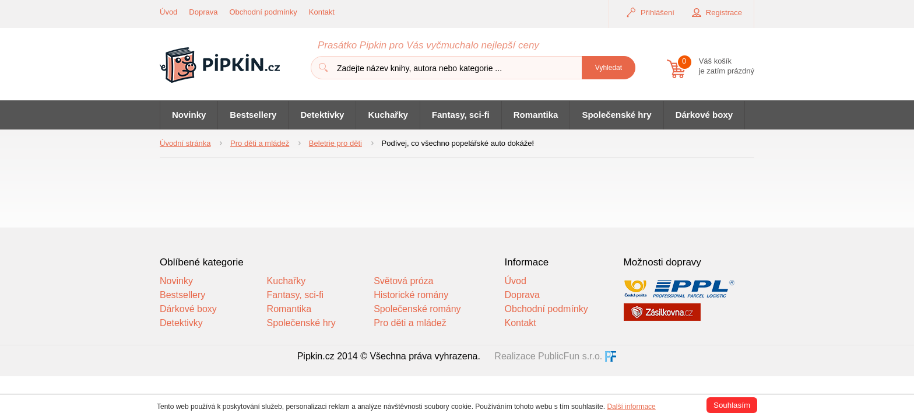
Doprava (203, 12)
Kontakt (322, 12)
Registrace (724, 12)
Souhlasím (731, 405)
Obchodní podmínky (263, 12)
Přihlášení (657, 12)
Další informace (631, 406)
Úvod (168, 12)
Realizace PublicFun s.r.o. (548, 356)
